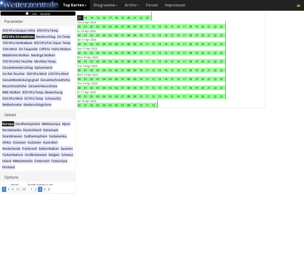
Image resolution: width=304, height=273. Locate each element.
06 (116, 26)
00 (79, 26)
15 (97, 17)
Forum (152, 5)
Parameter (13, 21)
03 (97, 26)
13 (85, 17)
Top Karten (74, 5)
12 (17, 189)
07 (122, 26)
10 (141, 26)
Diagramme (106, 5)
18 (116, 17)
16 (104, 17)
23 (147, 17)
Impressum (175, 5)
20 (128, 17)
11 (147, 26)
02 (91, 26)
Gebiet (10, 114)
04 (104, 26)
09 (134, 26)
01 (85, 26)
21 (134, 17)
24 (23, 189)
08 (128, 26)
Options (11, 177)
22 (141, 17)
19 (122, 17)
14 (91, 17)
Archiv (132, 5)
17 (110, 17)
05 (110, 26)
